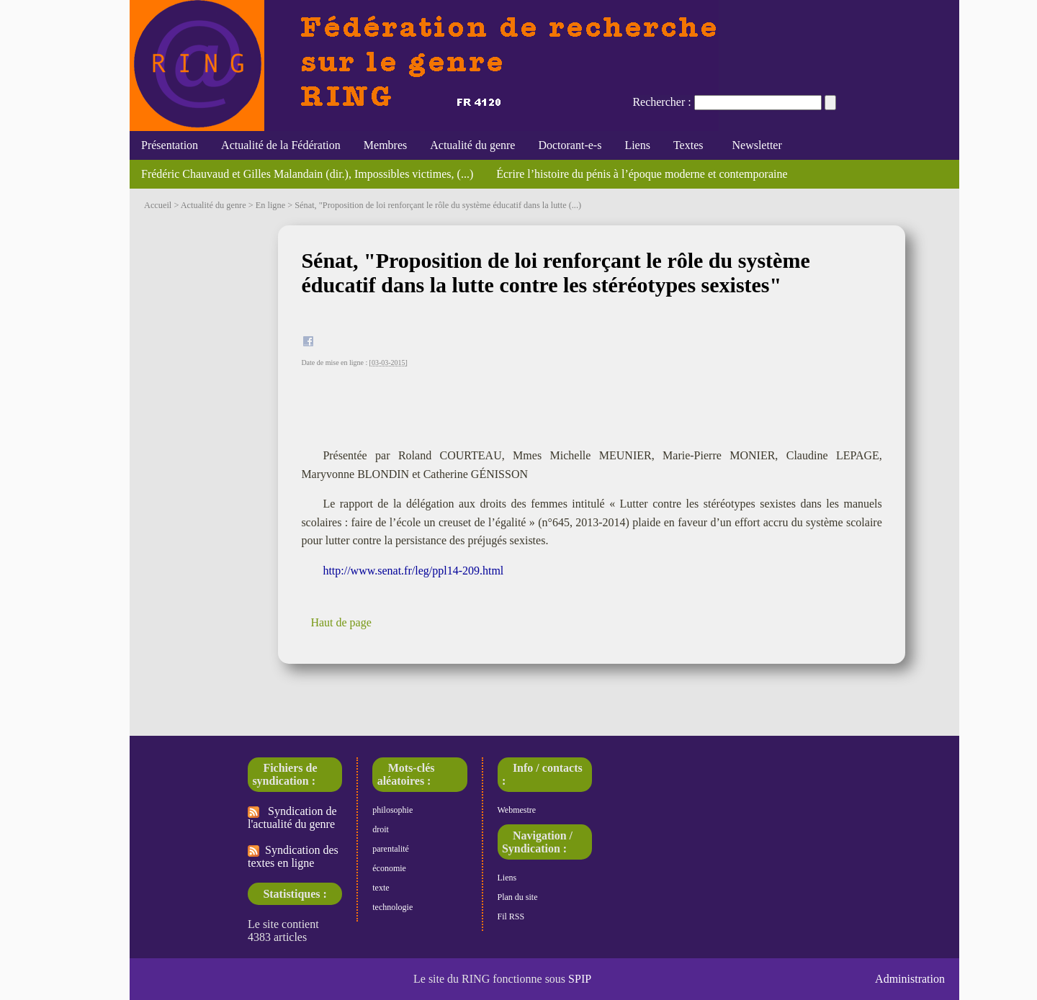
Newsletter (753, 145)
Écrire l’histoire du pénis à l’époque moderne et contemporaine (641, 174)
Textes (688, 145)
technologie (392, 907)
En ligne (270, 205)
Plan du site (518, 897)
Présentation (169, 145)
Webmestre (517, 810)
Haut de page (340, 622)
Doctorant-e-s (569, 145)
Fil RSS (511, 916)
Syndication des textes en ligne (293, 856)
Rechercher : (661, 102)
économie (389, 868)
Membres (385, 145)
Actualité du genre (472, 145)
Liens (637, 145)
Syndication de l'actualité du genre (292, 817)
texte (380, 888)
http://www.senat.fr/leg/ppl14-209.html (413, 570)
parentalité (390, 849)
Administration (910, 979)
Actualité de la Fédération (281, 145)
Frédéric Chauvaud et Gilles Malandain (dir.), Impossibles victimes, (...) (307, 174)
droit (380, 829)
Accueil (157, 205)
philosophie (392, 810)
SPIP (579, 979)
